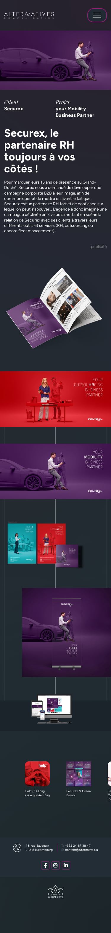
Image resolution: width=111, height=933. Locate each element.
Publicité (99, 246)
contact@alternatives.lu (79, 850)
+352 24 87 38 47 (76, 846)
